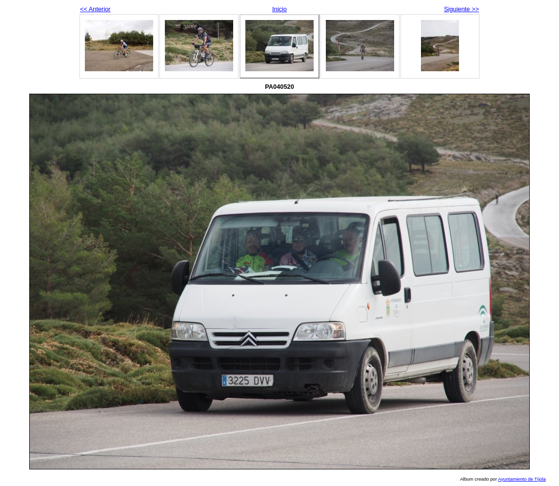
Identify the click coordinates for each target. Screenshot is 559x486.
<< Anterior (95, 9)
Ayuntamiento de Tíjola (522, 479)
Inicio (279, 9)
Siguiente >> (461, 9)
